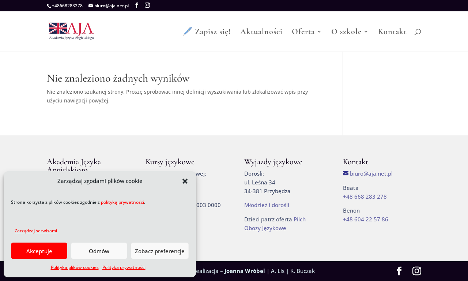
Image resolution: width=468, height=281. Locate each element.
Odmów (99, 251)
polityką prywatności (122, 202)
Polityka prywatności (124, 267)
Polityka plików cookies (75, 267)
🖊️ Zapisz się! (206, 32)
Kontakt (392, 32)
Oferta (303, 32)
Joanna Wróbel (244, 270)
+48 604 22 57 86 (365, 219)
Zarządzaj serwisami (36, 231)
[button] (185, 181)
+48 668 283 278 (365, 196)
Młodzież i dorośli (266, 205)
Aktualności (261, 32)
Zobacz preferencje (160, 251)
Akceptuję (39, 251)
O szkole (346, 32)
